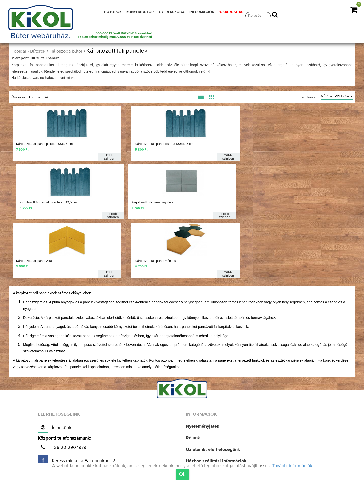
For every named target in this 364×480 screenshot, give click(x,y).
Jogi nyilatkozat (202, 448)
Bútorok (38, 51)
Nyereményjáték (202, 367)
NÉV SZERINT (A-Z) (337, 96)
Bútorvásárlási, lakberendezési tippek (225, 425)
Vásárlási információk (208, 413)
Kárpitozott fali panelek (116, 51)
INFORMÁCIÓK (201, 12)
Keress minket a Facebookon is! (76, 401)
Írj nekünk (54, 368)
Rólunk (193, 379)
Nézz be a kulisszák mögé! (71, 432)
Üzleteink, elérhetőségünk (213, 390)
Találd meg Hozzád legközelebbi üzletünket (94, 450)
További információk (292, 466)
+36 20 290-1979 (64, 385)
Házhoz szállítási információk (216, 402)
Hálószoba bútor (66, 51)
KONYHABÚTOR (140, 12)
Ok (182, 474)
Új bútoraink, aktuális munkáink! (76, 414)
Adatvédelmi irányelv (208, 460)
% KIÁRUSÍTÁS (231, 12)
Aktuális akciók (202, 436)
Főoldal (18, 51)
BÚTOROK (113, 12)
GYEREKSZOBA (172, 12)
